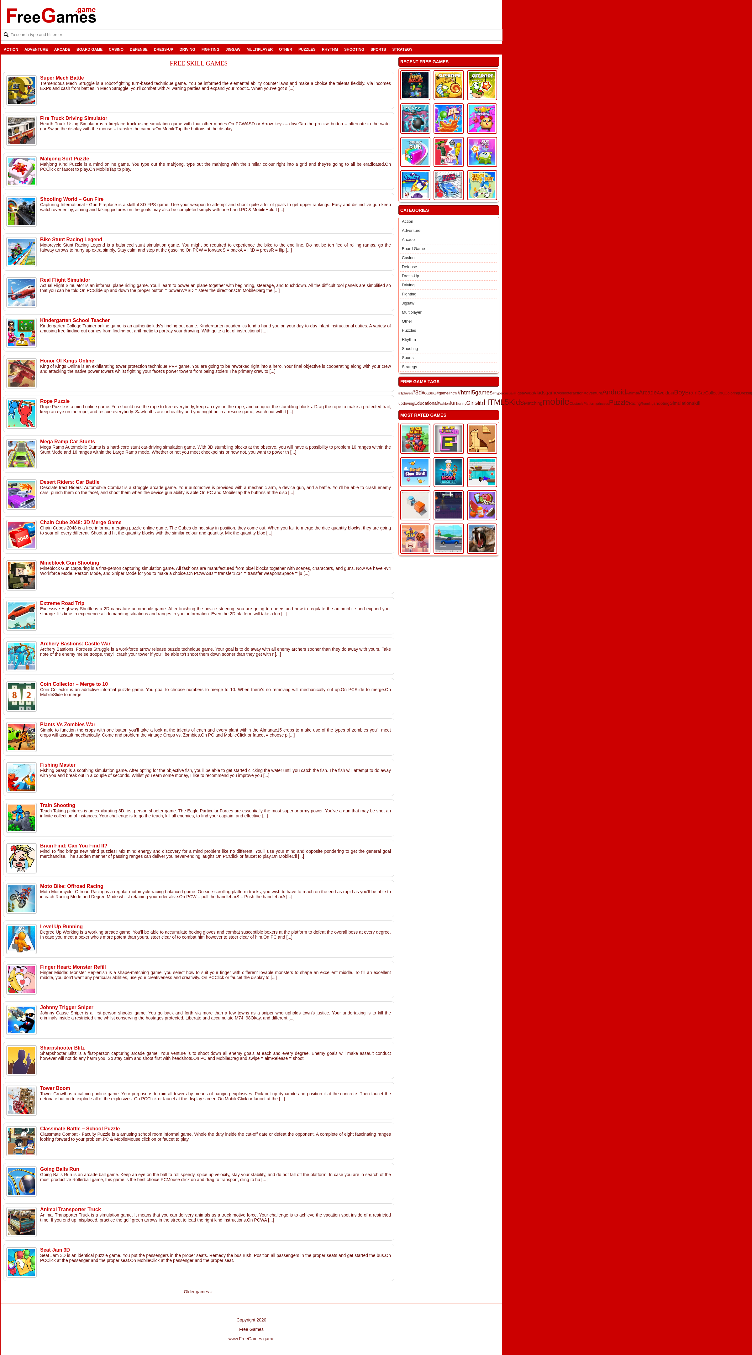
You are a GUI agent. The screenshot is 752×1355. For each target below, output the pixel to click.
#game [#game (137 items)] (443, 393)
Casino (116, 49)
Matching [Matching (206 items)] (533, 403)
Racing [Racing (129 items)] (635, 403)
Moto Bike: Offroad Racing (71, 886)
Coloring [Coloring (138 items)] (732, 393)
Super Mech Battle (62, 78)
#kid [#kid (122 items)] (530, 393)
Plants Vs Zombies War (67, 724)
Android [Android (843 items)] (614, 392)
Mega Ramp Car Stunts (67, 441)
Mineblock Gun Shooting (69, 562)
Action (11, 49)
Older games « (198, 1291)
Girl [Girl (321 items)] (470, 403)
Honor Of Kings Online (67, 360)
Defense (139, 49)
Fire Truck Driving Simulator (73, 118)
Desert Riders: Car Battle (69, 482)
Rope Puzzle (55, 401)
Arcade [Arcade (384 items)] (648, 392)
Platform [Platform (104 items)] (589, 403)
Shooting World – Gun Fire (71, 199)
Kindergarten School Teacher (75, 320)
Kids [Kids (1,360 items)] (516, 402)
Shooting (354, 49)
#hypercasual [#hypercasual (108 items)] (503, 393)
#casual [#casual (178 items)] (429, 393)
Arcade (62, 49)
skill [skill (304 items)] (696, 403)
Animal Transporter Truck (70, 1209)
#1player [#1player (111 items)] (405, 393)
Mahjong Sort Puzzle (64, 158)
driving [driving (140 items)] (408, 403)
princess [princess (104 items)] (602, 403)
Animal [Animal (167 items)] (632, 393)
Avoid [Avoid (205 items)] (662, 392)
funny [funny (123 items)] (461, 403)
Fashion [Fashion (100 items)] (444, 403)
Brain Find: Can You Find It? (74, 845)
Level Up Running (61, 926)
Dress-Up (163, 49)
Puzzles (307, 49)
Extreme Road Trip (62, 603)
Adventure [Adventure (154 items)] (593, 393)
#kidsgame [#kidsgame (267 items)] (546, 392)
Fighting (210, 49)
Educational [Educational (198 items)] (426, 403)
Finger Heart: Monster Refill (73, 967)
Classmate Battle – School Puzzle (80, 1128)
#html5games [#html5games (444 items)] (475, 392)
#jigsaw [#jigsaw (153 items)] (520, 393)
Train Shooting (57, 805)
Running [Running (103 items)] (647, 403)
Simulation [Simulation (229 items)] (681, 403)
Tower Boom (55, 1088)
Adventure (36, 49)
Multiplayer (260, 49)
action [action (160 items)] (578, 393)
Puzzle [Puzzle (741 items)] (619, 402)
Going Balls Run (59, 1169)
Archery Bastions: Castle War (75, 643)
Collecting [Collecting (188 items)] (715, 392)
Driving (187, 49)
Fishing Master (58, 765)
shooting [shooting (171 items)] (662, 403)
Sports (378, 49)
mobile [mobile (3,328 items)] (556, 401)
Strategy (402, 49)
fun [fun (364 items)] (453, 403)
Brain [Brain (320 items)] (691, 393)
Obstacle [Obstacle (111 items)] (576, 403)
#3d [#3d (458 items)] (417, 392)
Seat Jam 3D (55, 1250)
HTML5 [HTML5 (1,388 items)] (496, 402)
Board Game (89, 49)
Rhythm (330, 49)
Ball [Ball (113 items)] (671, 393)
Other (285, 49)
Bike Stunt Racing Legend (71, 239)
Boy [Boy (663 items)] (679, 392)
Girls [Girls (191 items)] (479, 403)
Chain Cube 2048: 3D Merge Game (81, 522)
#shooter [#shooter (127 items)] (565, 393)
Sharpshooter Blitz (62, 1047)
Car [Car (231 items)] (701, 392)
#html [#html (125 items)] (453, 393)
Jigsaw (233, 49)
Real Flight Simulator (65, 280)
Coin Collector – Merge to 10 (74, 684)
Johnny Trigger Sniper (66, 1007)
